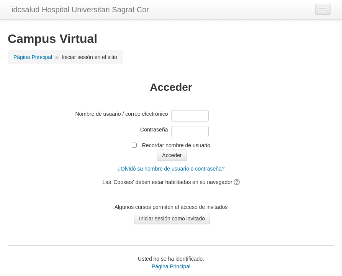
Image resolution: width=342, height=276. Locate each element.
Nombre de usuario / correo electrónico (121, 114)
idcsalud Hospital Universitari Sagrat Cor (80, 9)
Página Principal (32, 57)
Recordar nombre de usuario (176, 145)
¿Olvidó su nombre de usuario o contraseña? (170, 169)
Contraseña (154, 130)
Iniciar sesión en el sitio (89, 57)
